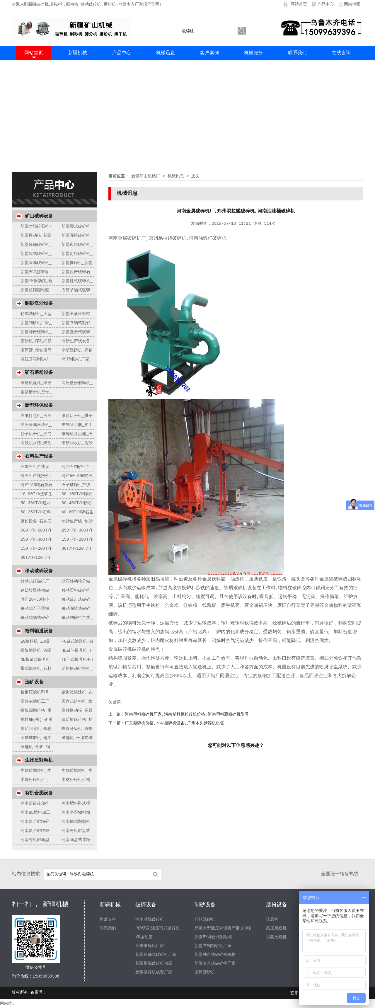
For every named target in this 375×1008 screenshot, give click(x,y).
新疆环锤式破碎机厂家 (155, 954)
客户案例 (209, 53)
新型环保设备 (39, 405)
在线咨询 (341, 53)
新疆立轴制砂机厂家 (213, 946)
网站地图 (352, 4)
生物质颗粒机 (39, 760)
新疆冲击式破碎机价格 (215, 954)
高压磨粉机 (276, 928)
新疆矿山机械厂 (145, 176)
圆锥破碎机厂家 (149, 946)
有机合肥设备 (39, 793)
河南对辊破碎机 (149, 919)
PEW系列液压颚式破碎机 (157, 928)
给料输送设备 (39, 631)
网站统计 (8, 1003)
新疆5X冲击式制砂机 (213, 937)
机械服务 (253, 53)
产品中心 (325, 4)
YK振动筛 (144, 937)
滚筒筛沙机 (205, 972)
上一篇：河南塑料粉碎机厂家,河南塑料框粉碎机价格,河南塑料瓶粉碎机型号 (178, 714)
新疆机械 (77, 53)
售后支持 (108, 919)
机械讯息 (176, 176)
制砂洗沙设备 (39, 303)
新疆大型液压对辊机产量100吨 (223, 928)
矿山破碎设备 (39, 216)
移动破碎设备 (39, 571)
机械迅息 (165, 53)
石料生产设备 (39, 456)
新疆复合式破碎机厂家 (215, 963)
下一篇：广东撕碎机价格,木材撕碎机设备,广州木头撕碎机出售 (166, 723)
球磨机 (272, 919)
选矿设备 (34, 682)
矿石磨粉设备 (39, 372)
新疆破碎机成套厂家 (153, 972)
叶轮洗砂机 (205, 919)
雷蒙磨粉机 (276, 937)
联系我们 (297, 53)
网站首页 (299, 4)
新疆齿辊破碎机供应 (153, 963)
